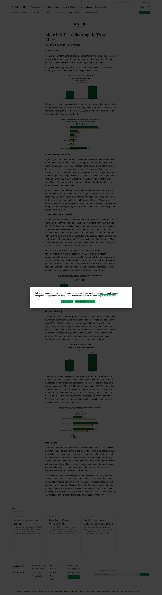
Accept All (67, 301)
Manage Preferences (84, 301)
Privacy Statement (108, 296)
